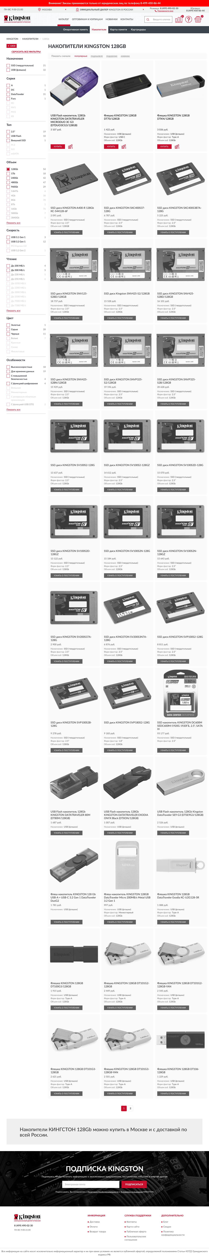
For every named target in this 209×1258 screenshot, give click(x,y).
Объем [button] (11, 162)
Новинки (112, 19)
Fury (13, 99)
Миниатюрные (19, 392)
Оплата (93, 1227)
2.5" (13, 132)
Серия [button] (11, 78)
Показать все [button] (13, 223)
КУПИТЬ (58, 147)
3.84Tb (14, 191)
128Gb (14, 169)
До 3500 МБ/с (18, 297)
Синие (14, 347)
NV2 (13, 112)
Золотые (15, 325)
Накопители (99, 29)
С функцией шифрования (24, 383)
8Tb (13, 204)
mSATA (15, 154)
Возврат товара (98, 1232)
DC (12, 90)
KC (12, 103)
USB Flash (16, 136)
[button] (164, 11)
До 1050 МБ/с (18, 283)
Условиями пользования (132, 1192)
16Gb (14, 209)
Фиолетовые (17, 351)
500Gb (14, 213)
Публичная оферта (136, 1232)
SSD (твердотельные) (22, 65)
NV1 (13, 107)
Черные (15, 334)
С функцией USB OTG (22, 404)
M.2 (13, 145)
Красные (15, 343)
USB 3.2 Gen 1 (18, 242)
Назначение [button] (15, 58)
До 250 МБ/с (18, 279)
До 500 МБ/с (18, 270)
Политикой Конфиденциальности (103, 1192)
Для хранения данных (22, 371)
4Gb (13, 196)
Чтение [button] (12, 259)
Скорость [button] (13, 230)
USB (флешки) (18, 70)
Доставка (95, 1222)
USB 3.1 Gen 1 (18, 237)
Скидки (167, 1227)
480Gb (14, 182)
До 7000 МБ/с (18, 301)
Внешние (16, 388)
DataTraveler (17, 94)
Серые (14, 329)
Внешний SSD (18, 140)
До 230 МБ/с (18, 275)
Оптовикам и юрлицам (87, 19)
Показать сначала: (61, 56)
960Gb (14, 187)
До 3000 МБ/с (18, 292)
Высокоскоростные (21, 367)
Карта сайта (133, 1227)
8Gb (13, 200)
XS (12, 116)
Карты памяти (118, 29)
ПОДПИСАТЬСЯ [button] (134, 1184)
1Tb (13, 174)
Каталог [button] (64, 19)
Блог (165, 1222)
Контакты (127, 19)
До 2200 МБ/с (18, 288)
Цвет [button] (10, 318)
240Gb (14, 178)
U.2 (13, 149)
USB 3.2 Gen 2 (18, 250)
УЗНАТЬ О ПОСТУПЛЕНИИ (66, 232)
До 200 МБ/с (18, 266)
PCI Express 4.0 (18, 246)
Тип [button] (9, 125)
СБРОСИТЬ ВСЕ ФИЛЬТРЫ (26, 52)
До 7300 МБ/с (18, 305)
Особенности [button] (16, 360)
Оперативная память (75, 29)
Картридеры (138, 29)
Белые (14, 338)
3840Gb (15, 218)
